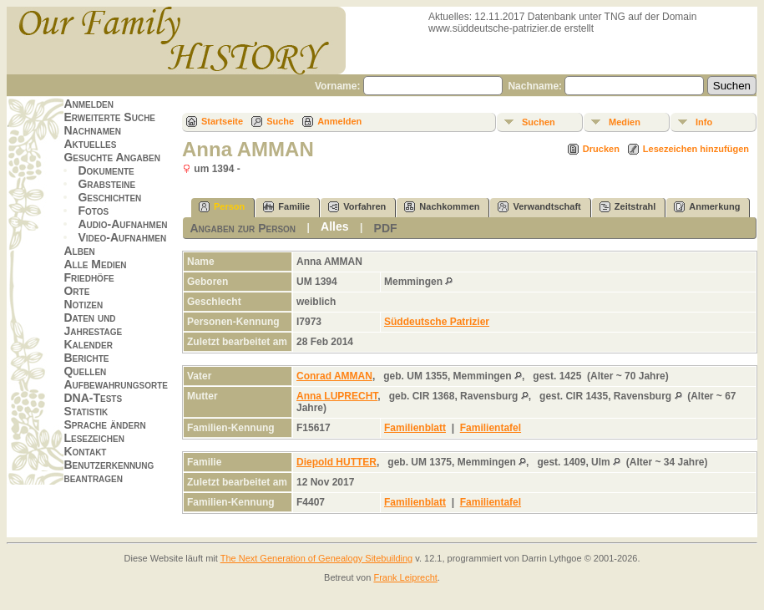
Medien (624, 122)
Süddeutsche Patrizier (436, 322)
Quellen (84, 371)
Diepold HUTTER (336, 462)
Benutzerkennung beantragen (108, 471)
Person (222, 207)
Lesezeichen (93, 438)
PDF (385, 228)
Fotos (93, 210)
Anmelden (88, 103)
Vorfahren (357, 207)
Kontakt (84, 451)
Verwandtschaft (539, 207)
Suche (280, 121)
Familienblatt (415, 428)
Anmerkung (707, 207)
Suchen (538, 122)
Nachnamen (91, 130)
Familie (286, 207)
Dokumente (106, 170)
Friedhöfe (88, 277)
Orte (76, 290)
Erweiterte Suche (109, 117)
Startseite (222, 121)
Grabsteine (106, 184)
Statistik (85, 411)
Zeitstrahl (628, 207)
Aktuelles (89, 143)
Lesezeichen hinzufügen (696, 149)
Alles (334, 226)
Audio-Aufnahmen (122, 224)
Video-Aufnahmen (122, 237)
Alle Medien (94, 264)
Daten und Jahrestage (92, 324)
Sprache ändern (104, 424)
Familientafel (490, 428)
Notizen (83, 304)
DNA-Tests (92, 397)
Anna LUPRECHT (336, 396)
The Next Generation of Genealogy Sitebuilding (316, 558)
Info (704, 122)
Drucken (601, 149)
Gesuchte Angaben (111, 157)
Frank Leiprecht (405, 577)
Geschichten (109, 197)
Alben (78, 250)
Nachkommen (441, 207)
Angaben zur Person (243, 228)
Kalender (87, 344)
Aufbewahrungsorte (115, 384)
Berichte (86, 357)
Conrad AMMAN (334, 376)
